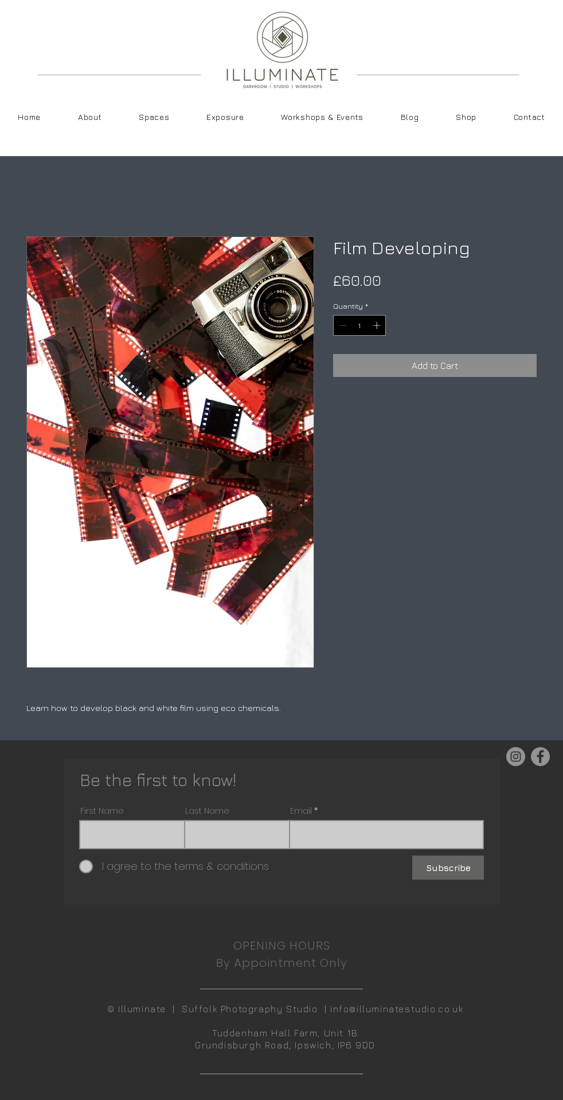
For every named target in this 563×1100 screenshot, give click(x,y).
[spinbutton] (360, 325)
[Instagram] (515, 756)
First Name (102, 811)
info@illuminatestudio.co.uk (396, 1009)
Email (301, 811)
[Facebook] (540, 756)
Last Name (207, 811)
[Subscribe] (448, 868)
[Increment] (378, 325)
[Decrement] (342, 325)
